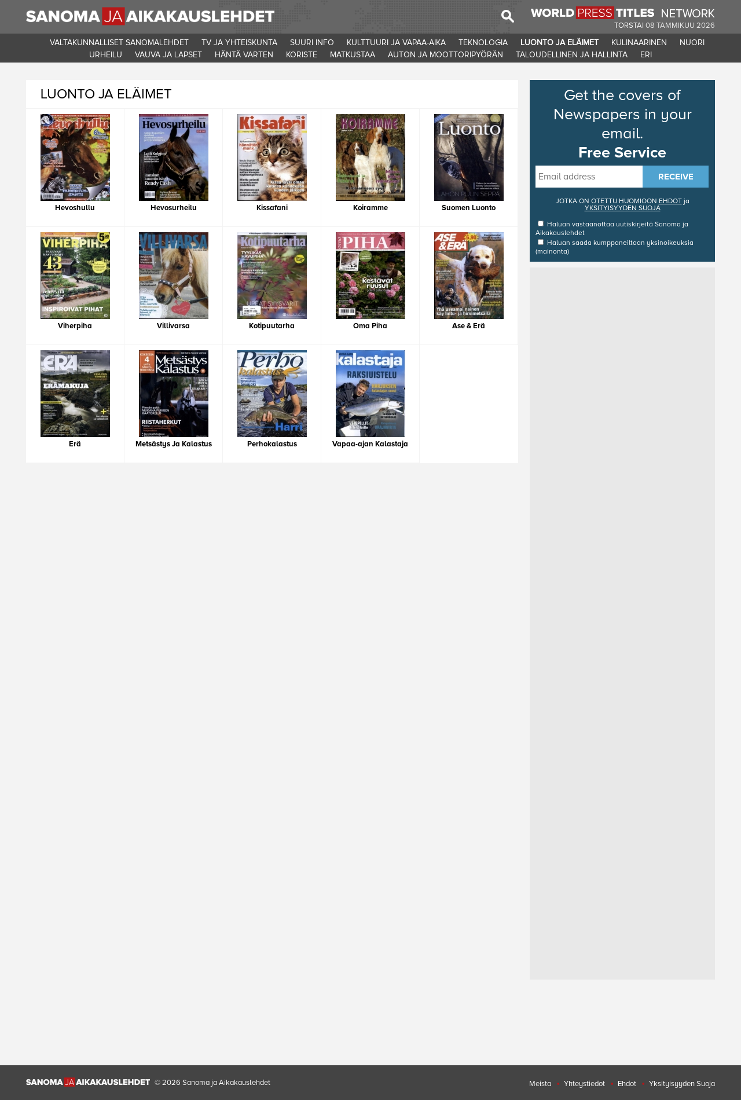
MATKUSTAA (352, 55)
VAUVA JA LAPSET (168, 55)
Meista (540, 1083)
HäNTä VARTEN (244, 55)
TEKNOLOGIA (483, 42)
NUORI (692, 42)
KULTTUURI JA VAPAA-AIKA (396, 42)
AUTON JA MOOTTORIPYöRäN (445, 55)
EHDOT (670, 201)
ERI (646, 55)
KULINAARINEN (639, 42)
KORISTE (301, 55)
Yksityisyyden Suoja (682, 1083)
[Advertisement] (622, 444)
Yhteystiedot (584, 1083)
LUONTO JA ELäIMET (559, 42)
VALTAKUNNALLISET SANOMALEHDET (119, 42)
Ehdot (627, 1083)
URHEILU (105, 55)
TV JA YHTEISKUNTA (239, 42)
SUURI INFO (312, 42)
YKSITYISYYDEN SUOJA (623, 208)
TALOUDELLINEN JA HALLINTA (572, 55)
